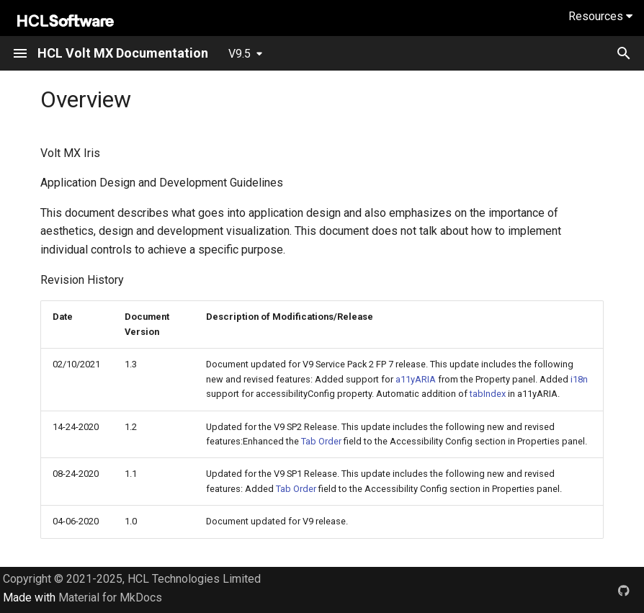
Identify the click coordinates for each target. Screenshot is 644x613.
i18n (579, 379)
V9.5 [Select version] (239, 54)
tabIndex (488, 393)
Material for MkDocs (110, 597)
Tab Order (321, 441)
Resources (600, 16)
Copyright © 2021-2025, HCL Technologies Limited (132, 579)
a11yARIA (415, 379)
